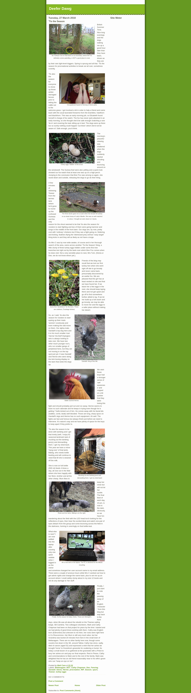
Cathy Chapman (78, 667)
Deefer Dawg (60, 8)
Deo (88, 667)
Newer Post (53, 685)
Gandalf (51, 670)
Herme (65, 670)
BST (68, 667)
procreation (75, 670)
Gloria (59, 670)
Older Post (100, 685)
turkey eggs (61, 672)
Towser (51, 672)
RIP (82, 670)
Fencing (94, 667)
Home (77, 685)
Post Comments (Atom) (70, 690)
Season (88, 670)
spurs (95, 670)
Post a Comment (55, 681)
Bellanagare (60, 667)
